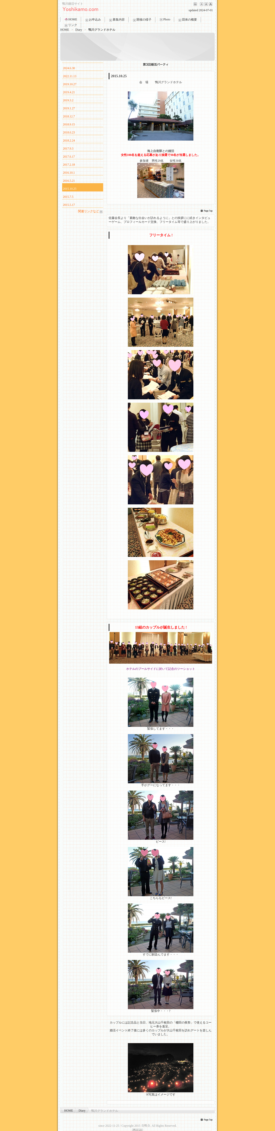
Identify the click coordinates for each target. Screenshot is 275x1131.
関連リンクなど (90, 211)
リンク (70, 25)
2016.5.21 (69, 180)
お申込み (93, 20)
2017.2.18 (69, 164)
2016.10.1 (69, 172)
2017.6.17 (69, 156)
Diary (78, 29)
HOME (70, 19)
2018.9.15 (69, 124)
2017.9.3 (68, 148)
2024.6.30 (69, 68)
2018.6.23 (69, 132)
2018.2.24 (69, 140)
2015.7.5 (68, 196)
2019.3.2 (68, 100)
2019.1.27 (69, 108)
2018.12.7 (69, 116)
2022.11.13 (69, 76)
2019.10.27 (69, 84)
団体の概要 (187, 20)
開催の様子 (141, 20)
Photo (164, 19)
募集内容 (117, 20)
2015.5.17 (69, 204)
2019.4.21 (69, 92)
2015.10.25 (69, 188)
